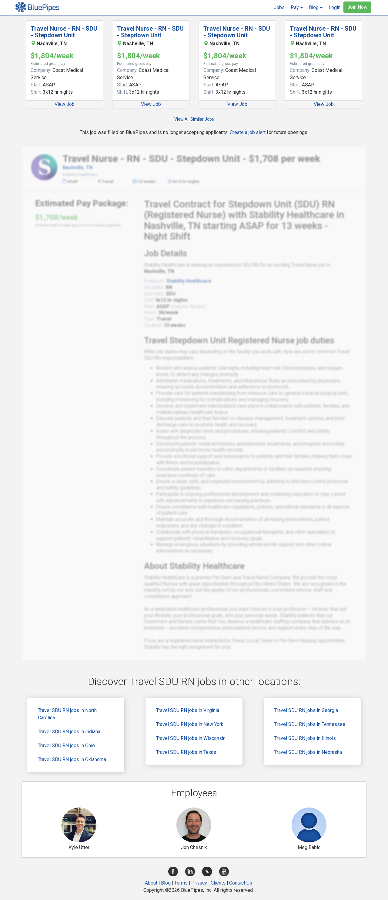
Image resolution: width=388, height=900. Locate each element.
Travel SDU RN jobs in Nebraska (308, 752)
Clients (218, 883)
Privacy (199, 883)
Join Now (357, 7)
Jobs (279, 7)
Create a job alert (248, 132)
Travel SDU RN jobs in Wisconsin (191, 738)
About (151, 883)
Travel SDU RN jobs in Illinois (305, 738)
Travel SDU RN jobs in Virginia (187, 710)
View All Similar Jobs (194, 119)
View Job (65, 104)
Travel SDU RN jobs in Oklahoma (72, 759)
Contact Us (240, 883)
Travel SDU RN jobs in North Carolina (67, 713)
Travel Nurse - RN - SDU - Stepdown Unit (64, 32)
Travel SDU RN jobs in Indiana (69, 731)
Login (334, 7)
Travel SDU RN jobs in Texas (186, 752)
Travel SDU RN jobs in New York (189, 724)
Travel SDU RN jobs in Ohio (66, 745)
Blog (166, 883)
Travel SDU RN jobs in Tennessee (309, 724)
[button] (297, 7)
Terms (181, 883)
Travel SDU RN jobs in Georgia (306, 710)
